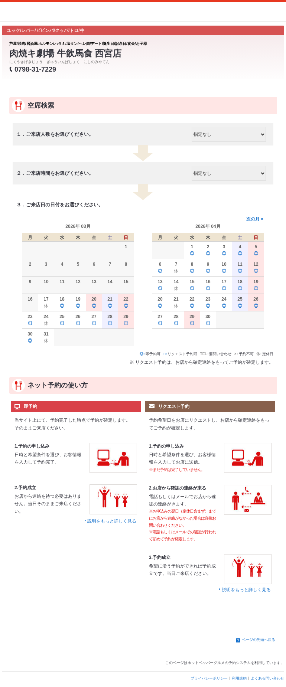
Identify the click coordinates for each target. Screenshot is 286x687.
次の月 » (254, 219)
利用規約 (239, 678)
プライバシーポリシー (209, 678)
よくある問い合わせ (267, 678)
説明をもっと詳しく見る (111, 521)
